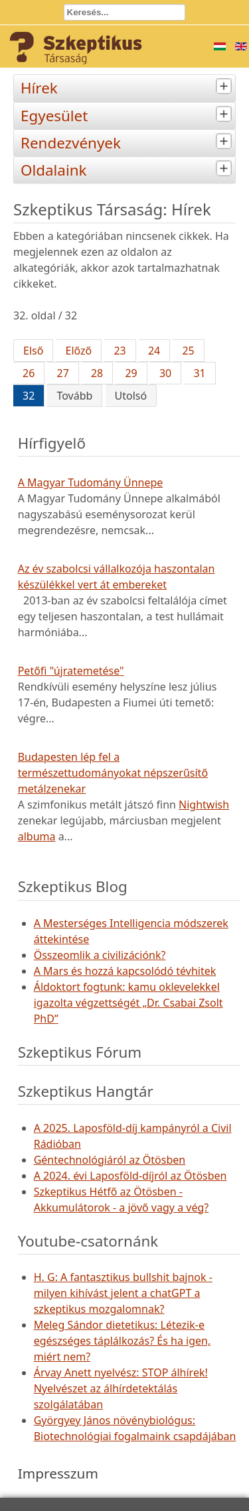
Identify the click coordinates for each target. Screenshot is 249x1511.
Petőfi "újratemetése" (71, 670)
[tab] (225, 86)
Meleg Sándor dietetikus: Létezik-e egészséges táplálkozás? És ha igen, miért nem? (122, 1340)
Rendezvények (128, 141)
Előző (79, 350)
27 (62, 373)
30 (165, 373)
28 (97, 373)
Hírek (128, 86)
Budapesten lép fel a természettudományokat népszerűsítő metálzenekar (113, 773)
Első (33, 350)
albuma (37, 836)
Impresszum (58, 1473)
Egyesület (128, 114)
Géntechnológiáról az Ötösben (110, 1159)
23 (119, 350)
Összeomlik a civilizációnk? (100, 955)
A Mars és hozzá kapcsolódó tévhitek (125, 971)
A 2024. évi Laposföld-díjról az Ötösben (130, 1175)
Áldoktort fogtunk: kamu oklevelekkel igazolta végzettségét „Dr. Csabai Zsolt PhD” (128, 1002)
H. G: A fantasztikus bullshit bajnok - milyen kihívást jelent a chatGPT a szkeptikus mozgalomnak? (123, 1293)
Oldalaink (128, 168)
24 (154, 350)
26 (29, 373)
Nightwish (204, 804)
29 (131, 373)
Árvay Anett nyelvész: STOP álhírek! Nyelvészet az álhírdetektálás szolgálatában (121, 1388)
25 (188, 350)
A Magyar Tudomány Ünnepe (90, 482)
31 (199, 373)
